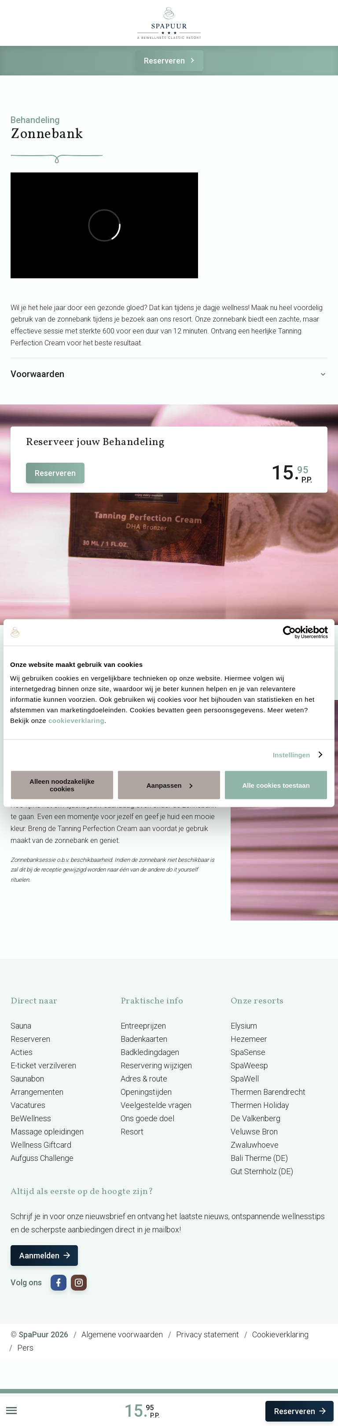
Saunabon (27, 1078)
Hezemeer (249, 1039)
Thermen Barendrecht (268, 1092)
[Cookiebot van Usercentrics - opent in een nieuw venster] (289, 632)
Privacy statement (207, 1334)
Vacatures (28, 1105)
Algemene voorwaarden (122, 1334)
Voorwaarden (169, 374)
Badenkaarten (144, 1039)
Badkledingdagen (150, 1052)
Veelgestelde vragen (156, 1105)
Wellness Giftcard (41, 1144)
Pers (25, 1347)
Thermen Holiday (260, 1105)
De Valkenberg (255, 1118)
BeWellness (31, 1118)
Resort (132, 1131)
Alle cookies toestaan (275, 785)
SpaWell (245, 1078)
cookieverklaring (76, 720)
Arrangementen (37, 1092)
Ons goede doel (147, 1118)
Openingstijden (146, 1092)
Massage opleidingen (47, 1131)
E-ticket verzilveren (43, 1065)
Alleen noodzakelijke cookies (62, 785)
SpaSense (248, 1052)
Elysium (244, 1025)
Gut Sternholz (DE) (262, 1171)
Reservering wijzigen (156, 1065)
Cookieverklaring (280, 1334)
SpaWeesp (249, 1065)
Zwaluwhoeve (255, 1144)
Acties (22, 1052)
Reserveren (170, 61)
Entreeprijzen (143, 1025)
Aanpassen (169, 785)
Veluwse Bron (254, 1131)
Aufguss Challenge (42, 1158)
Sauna (21, 1025)
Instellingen (291, 754)
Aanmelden (45, 1255)
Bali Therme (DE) (259, 1158)
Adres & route (144, 1078)
